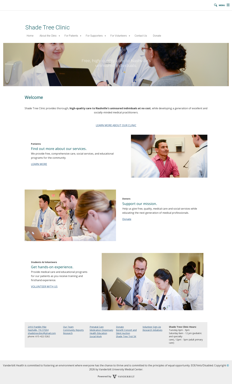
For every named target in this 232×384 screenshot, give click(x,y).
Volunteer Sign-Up (152, 326)
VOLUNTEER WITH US (44, 286)
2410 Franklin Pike (37, 326)
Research (68, 333)
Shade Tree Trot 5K (126, 336)
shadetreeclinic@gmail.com (42, 333)
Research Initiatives (152, 330)
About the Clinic (48, 35)
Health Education (98, 333)
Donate (157, 35)
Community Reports (73, 330)
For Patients (71, 35)
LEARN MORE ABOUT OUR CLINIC (116, 125)
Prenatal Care (97, 326)
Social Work (96, 336)
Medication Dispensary (101, 330)
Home (30, 35)
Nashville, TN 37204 (38, 330)
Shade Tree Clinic (47, 27)
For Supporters (94, 35)
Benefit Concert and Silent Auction (126, 332)
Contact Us (141, 35)
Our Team (68, 326)
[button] (59, 36)
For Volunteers (118, 35)
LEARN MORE (39, 164)
